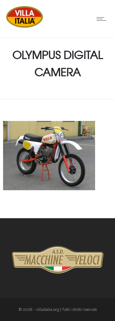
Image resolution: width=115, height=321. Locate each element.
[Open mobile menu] (103, 19)
